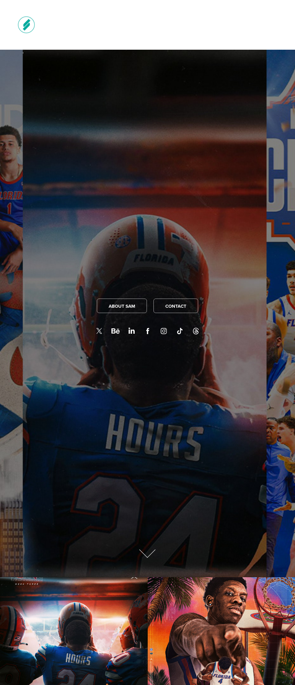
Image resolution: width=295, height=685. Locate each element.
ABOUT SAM (122, 306)
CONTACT (175, 306)
